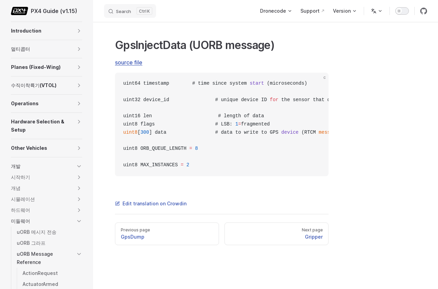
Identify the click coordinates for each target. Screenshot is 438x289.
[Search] (130, 11)
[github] (423, 11)
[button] (79, 30)
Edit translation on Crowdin (150, 203)
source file (128, 62)
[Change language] (377, 11)
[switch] (402, 11)
